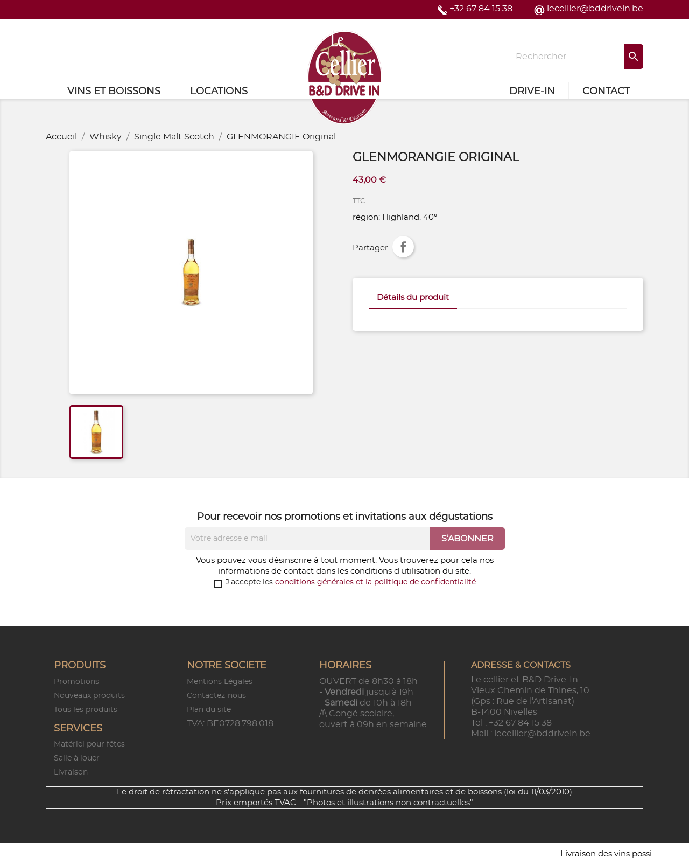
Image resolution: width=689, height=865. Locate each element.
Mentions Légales (219, 682)
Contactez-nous (216, 696)
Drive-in (532, 91)
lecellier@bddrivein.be (595, 8)
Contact (606, 91)
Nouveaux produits (89, 696)
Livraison (71, 772)
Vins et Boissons (113, 91)
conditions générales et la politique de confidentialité (375, 582)
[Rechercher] (576, 56)
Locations (219, 91)
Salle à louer (77, 758)
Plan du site (209, 710)
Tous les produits (85, 710)
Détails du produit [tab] (413, 298)
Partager (403, 246)
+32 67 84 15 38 (480, 8)
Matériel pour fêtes (89, 744)
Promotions (76, 682)
